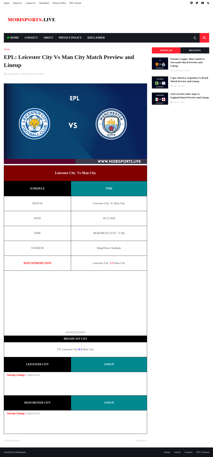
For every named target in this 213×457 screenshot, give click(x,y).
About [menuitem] (48, 37)
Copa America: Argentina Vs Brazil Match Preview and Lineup (189, 79)
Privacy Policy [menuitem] (70, 37)
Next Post (140, 440)
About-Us (17, 3)
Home (6, 3)
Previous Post (12, 440)
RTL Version (75, 3)
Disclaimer (44, 3)
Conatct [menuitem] (31, 37)
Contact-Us (30, 3)
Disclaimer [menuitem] (96, 37)
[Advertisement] (75, 300)
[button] (195, 38)
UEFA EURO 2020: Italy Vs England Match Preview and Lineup (189, 96)
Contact (188, 452)
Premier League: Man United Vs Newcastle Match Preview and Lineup (187, 62)
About (177, 452)
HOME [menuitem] (13, 37)
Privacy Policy (59, 3)
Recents (195, 50)
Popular (166, 50)
